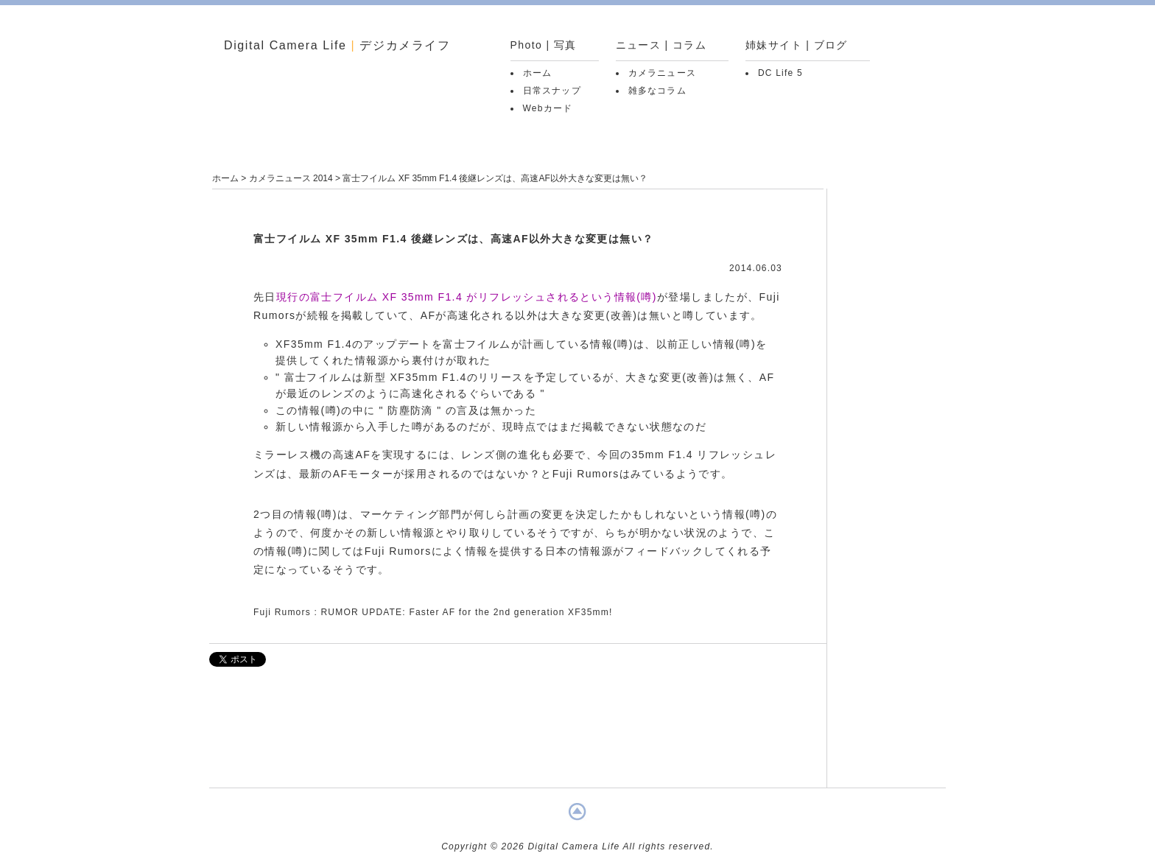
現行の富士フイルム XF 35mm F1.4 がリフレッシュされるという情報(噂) (466, 297)
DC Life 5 (780, 73)
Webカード (548, 108)
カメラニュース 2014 (291, 178)
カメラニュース (662, 73)
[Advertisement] (517, 734)
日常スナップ (552, 90)
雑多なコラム (657, 90)
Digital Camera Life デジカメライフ (337, 45)
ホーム (537, 73)
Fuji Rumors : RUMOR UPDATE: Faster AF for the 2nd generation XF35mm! (433, 612)
